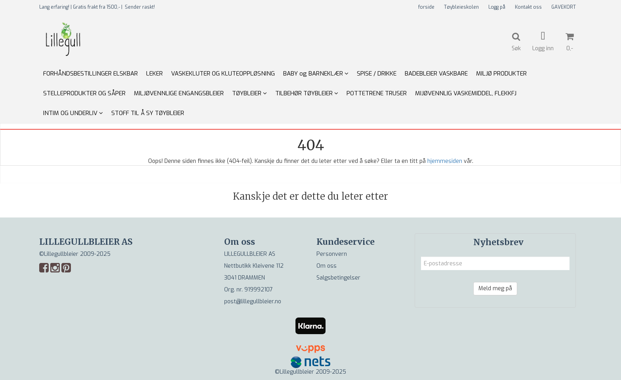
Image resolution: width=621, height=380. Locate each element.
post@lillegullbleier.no (252, 301)
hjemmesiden (444, 161)
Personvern (331, 254)
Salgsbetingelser (338, 278)
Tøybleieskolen (461, 7)
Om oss (326, 266)
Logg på (496, 7)
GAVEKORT (563, 7)
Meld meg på (495, 288)
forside (426, 7)
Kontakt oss (528, 7)
